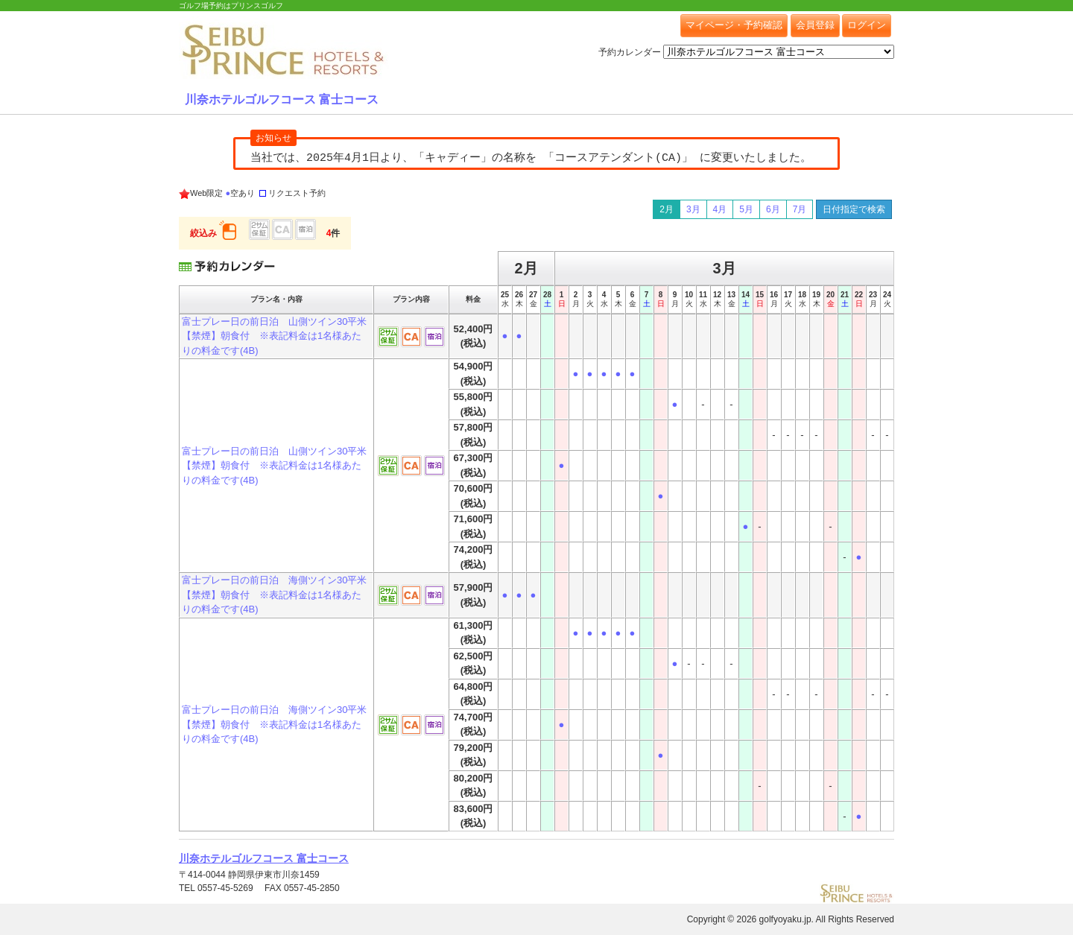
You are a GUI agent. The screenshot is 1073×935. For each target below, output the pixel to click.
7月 (800, 209)
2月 (666, 209)
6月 (773, 209)
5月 (746, 209)
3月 (693, 209)
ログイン (866, 25)
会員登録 (815, 25)
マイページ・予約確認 (734, 25)
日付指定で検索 (854, 209)
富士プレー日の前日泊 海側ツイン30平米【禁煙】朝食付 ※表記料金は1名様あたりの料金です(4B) (274, 594)
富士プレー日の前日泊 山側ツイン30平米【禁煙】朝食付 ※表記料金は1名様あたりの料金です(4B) (274, 336)
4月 (720, 209)
